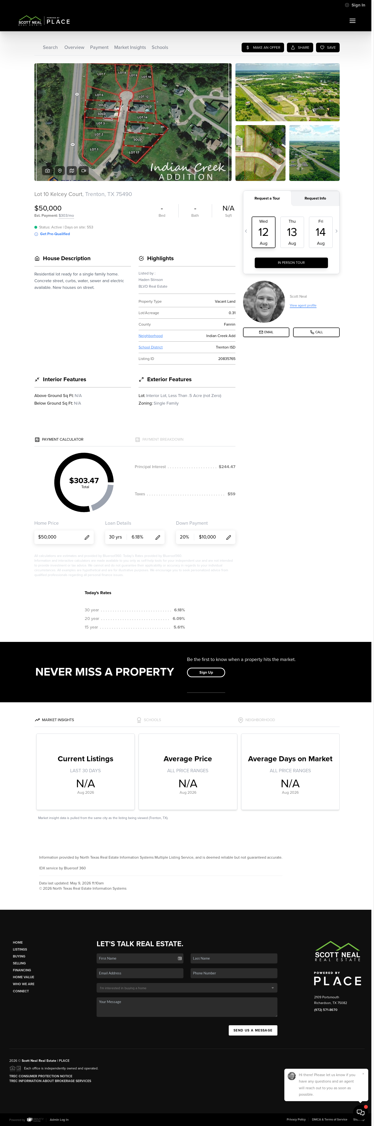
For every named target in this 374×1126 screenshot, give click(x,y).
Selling (19, 963)
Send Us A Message (253, 1030)
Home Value (23, 977)
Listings (20, 949)
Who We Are (23, 984)
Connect (21, 991)
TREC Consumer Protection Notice (40, 1076)
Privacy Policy (296, 1119)
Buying (19, 956)
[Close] (363, 1074)
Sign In (355, 5)
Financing (22, 970)
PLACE (64, 1061)
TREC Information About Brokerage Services (50, 1081)
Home (18, 943)
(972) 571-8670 (326, 1010)
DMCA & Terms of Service (329, 1119)
